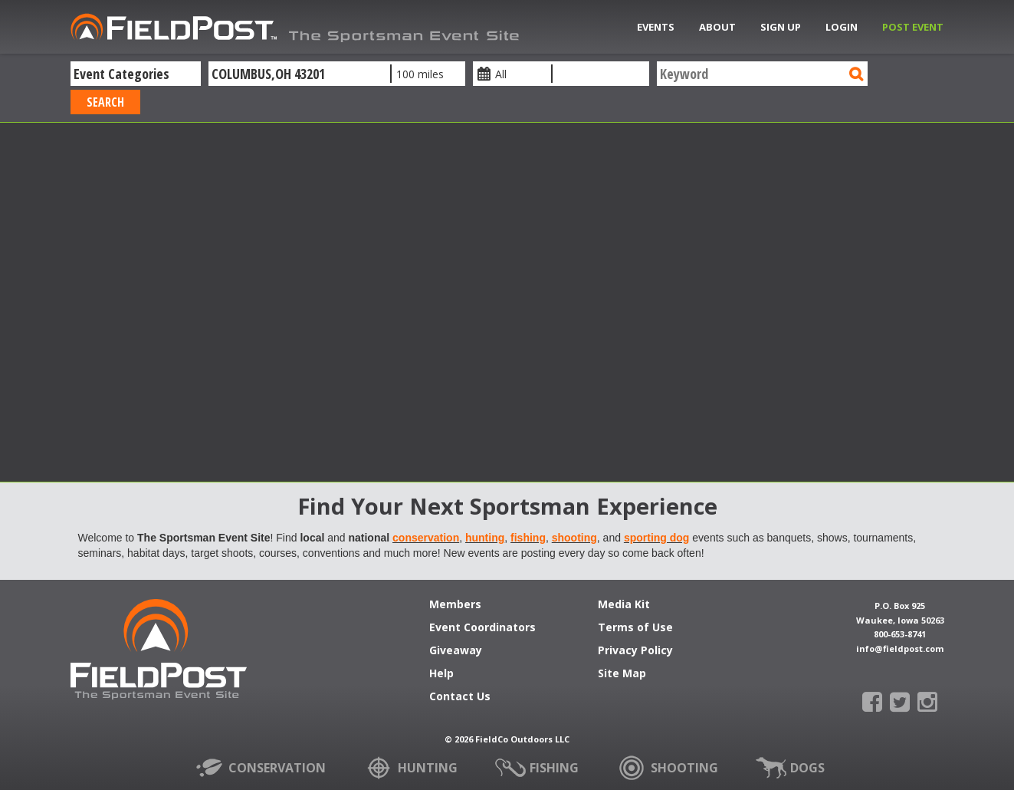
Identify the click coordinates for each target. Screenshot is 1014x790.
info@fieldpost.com (899, 648)
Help (441, 674)
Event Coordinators (482, 628)
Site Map (622, 674)
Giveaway (455, 651)
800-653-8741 (900, 634)
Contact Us (460, 697)
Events (655, 27)
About (717, 27)
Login (841, 27)
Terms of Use (635, 628)
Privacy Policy (635, 651)
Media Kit (624, 605)
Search (105, 102)
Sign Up (780, 27)
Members (455, 605)
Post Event (912, 27)
